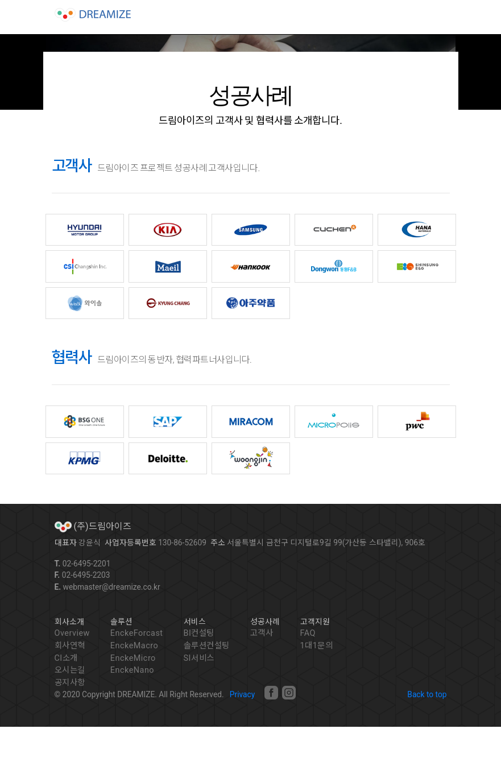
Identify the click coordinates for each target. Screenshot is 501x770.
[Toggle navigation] (431, 16)
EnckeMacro (134, 646)
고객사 (262, 633)
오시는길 (70, 670)
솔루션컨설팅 (207, 646)
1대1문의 (316, 646)
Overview (72, 633)
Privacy (242, 694)
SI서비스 (199, 658)
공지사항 (70, 683)
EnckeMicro (133, 658)
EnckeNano (132, 670)
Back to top (426, 694)
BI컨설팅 (199, 633)
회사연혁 (70, 646)
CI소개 (66, 658)
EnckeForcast (136, 633)
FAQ (308, 633)
